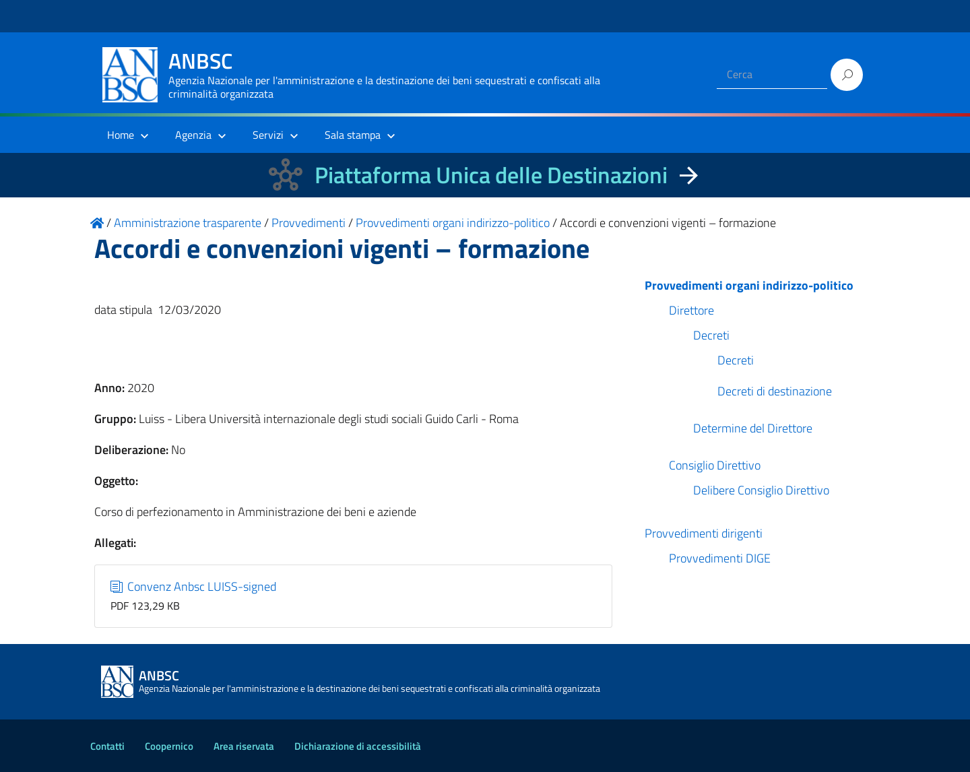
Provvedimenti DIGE (720, 558)
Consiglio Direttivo (715, 465)
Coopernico (169, 746)
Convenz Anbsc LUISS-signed (193, 586)
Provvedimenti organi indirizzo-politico (749, 285)
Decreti (711, 335)
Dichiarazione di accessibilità (357, 746)
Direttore (691, 310)
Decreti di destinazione (774, 391)
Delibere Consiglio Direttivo (761, 490)
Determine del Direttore (752, 428)
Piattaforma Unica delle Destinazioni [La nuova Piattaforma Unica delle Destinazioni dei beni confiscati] (491, 175)
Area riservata (244, 746)
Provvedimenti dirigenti (704, 533)
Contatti (107, 746)
